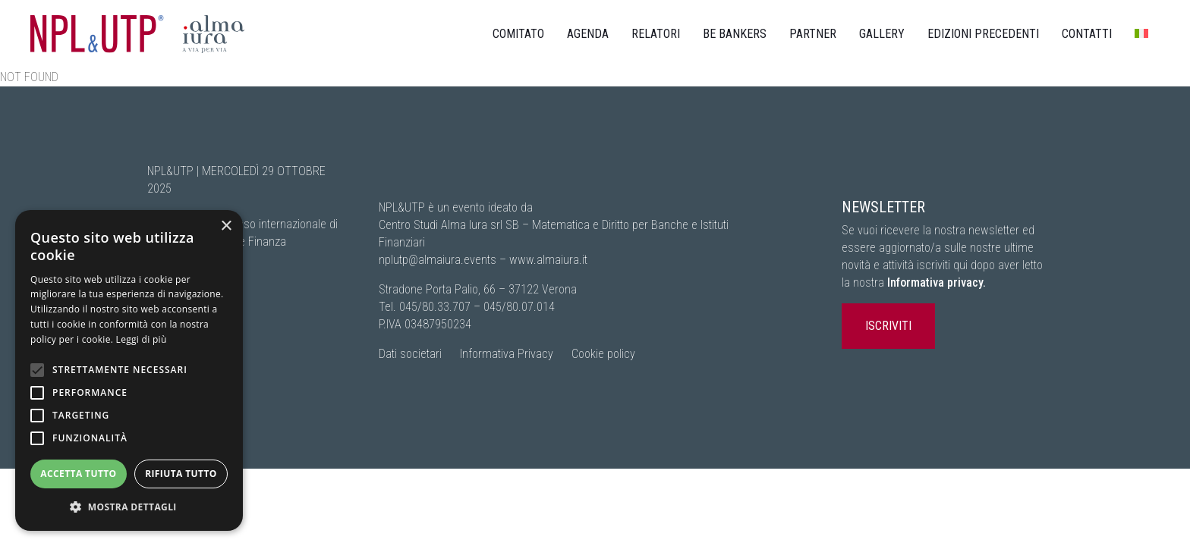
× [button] (225, 226)
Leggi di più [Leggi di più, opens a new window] (141, 339)
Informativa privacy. (936, 282)
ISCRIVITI (888, 325)
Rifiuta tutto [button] (181, 473)
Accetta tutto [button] (78, 473)
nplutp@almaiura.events (437, 260)
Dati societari (410, 354)
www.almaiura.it (548, 260)
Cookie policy (603, 354)
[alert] (129, 370)
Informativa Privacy (506, 354)
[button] (129, 507)
